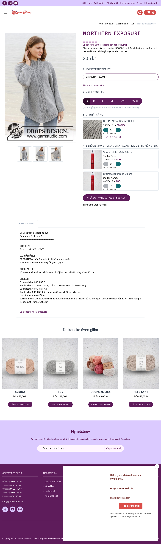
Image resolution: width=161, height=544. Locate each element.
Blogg (88, 486)
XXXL (135, 101)
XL (112, 101)
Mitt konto (130, 481)
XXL (123, 101)
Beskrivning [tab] (26, 223)
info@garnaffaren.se (12, 501)
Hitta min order (151, 3)
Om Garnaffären (53, 481)
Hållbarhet (50, 491)
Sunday (20, 392)
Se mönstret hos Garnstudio (33, 312)
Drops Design (100, 204)
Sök (87, 481)
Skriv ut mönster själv (93, 85)
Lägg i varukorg (20, 404)
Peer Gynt (141, 392)
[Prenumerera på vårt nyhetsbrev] (80, 448)
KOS (60, 392)
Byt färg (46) (112, 136)
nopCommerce (80, 538)
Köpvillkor (49, 486)
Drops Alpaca (101, 392)
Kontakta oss (51, 496)
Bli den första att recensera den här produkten (105, 45)
